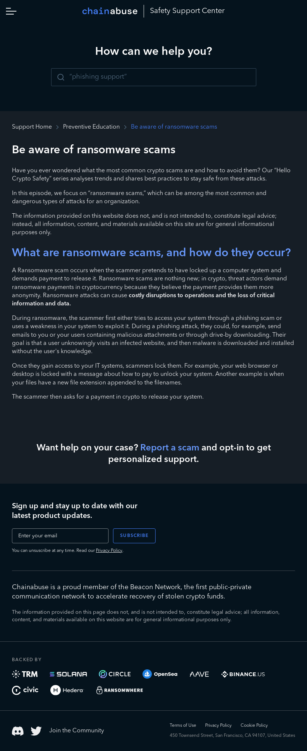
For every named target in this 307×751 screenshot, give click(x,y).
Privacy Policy (109, 551)
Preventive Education (91, 127)
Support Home (32, 127)
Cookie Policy (254, 725)
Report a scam (169, 448)
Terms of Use (183, 725)
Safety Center (187, 11)
